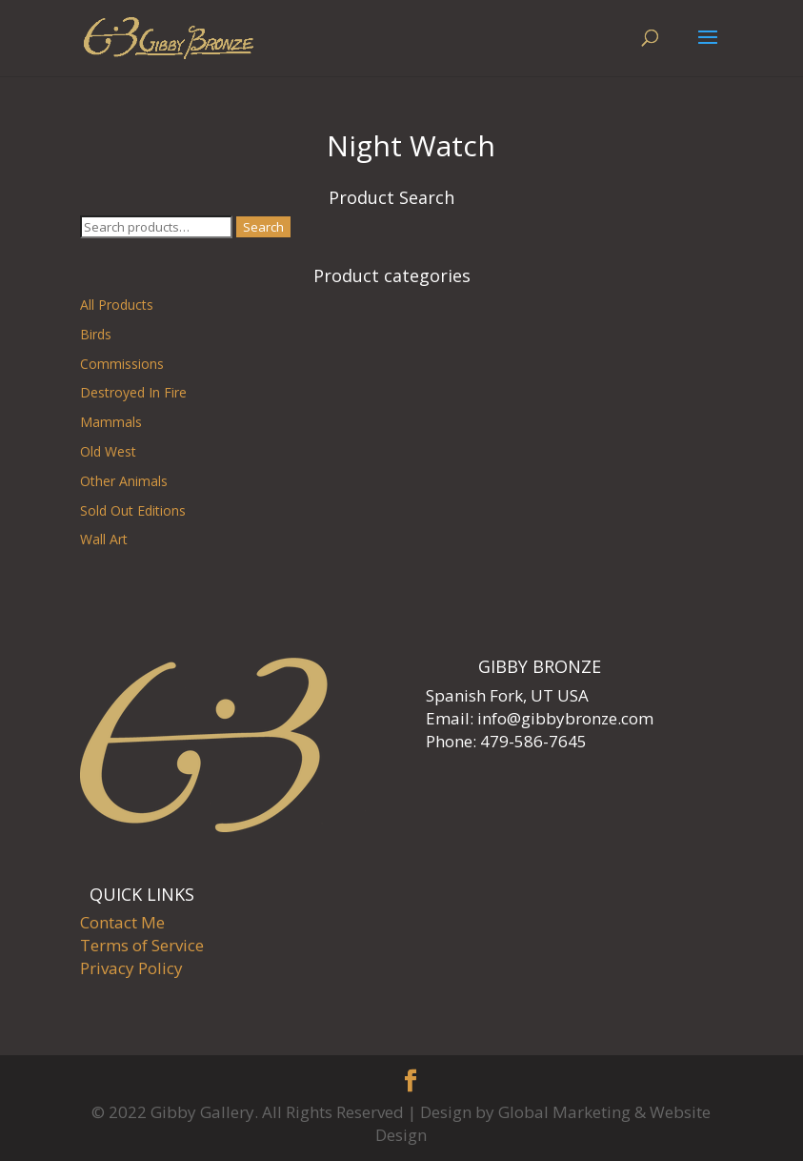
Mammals (111, 422)
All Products (116, 304)
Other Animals (124, 481)
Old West (108, 451)
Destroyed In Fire (133, 392)
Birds (95, 334)
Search (263, 226)
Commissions (122, 364)
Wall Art (104, 539)
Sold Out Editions (133, 510)
